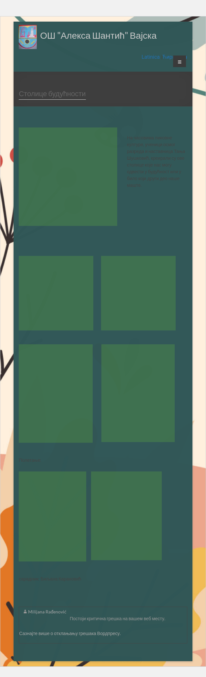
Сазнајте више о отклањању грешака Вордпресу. (70, 633)
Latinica (151, 57)
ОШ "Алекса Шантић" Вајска (98, 35)
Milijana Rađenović (47, 611)
